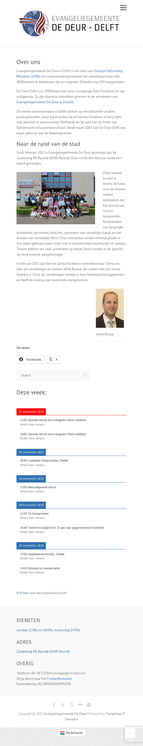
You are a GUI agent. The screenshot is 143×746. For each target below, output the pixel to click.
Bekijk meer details (32, 424)
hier (25, 593)
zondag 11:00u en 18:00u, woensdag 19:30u (48, 630)
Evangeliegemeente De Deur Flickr (80, 705)
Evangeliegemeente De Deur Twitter (63, 705)
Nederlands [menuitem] (74, 733)
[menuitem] (71, 733)
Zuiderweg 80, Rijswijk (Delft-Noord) (43, 651)
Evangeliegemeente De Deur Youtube (71, 705)
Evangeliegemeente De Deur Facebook (54, 705)
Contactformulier (59, 678)
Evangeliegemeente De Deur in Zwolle (45, 102)
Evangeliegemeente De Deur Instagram (89, 705)
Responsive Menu (123, 7)
